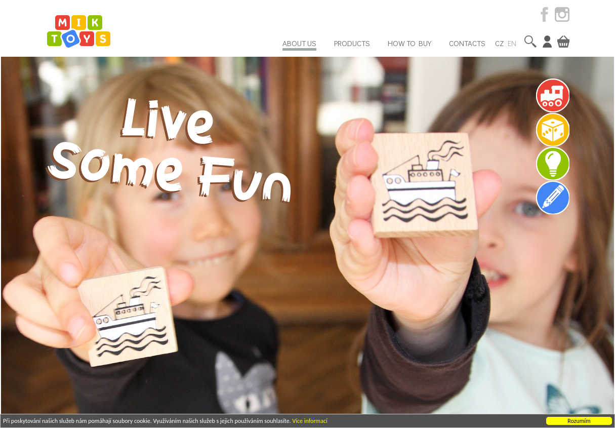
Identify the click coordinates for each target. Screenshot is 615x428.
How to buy (409, 43)
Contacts (467, 43)
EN (512, 43)
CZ (499, 43)
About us (299, 43)
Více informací (309, 421)
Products (352, 43)
